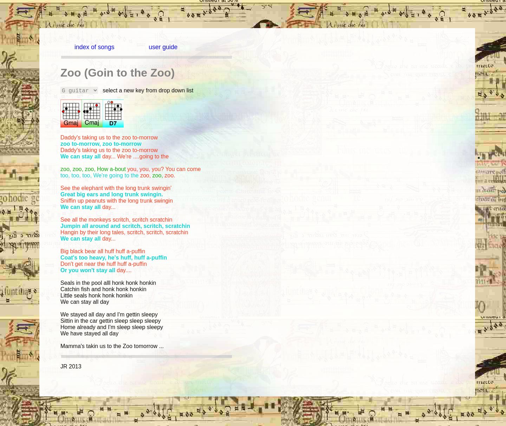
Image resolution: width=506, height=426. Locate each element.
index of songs (94, 47)
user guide (163, 47)
